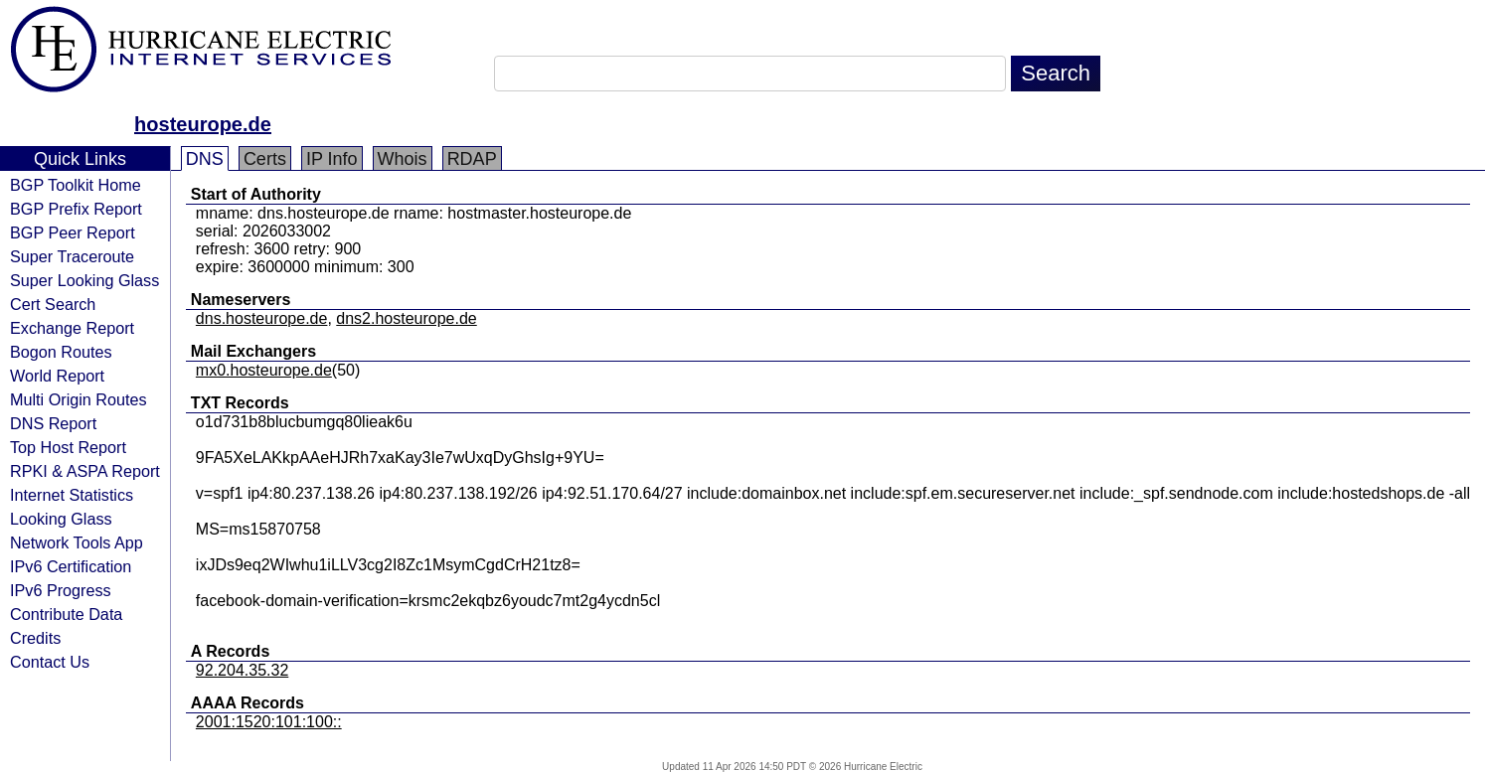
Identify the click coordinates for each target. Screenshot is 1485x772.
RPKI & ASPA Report (85, 471)
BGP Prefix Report (76, 209)
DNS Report (53, 423)
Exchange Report (72, 328)
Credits (35, 638)
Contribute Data (66, 614)
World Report (57, 376)
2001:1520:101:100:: (269, 721)
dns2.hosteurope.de (406, 318)
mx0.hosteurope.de (264, 370)
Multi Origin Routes (78, 399)
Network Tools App (76, 542)
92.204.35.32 (242, 670)
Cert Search (52, 304)
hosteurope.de (202, 124)
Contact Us (49, 662)
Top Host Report (68, 447)
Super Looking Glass (84, 280)
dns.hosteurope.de (262, 318)
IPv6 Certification (70, 566)
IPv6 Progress (60, 590)
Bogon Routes (61, 352)
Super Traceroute (72, 256)
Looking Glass (61, 519)
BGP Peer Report (72, 232)
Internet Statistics (71, 495)
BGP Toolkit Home (75, 185)
